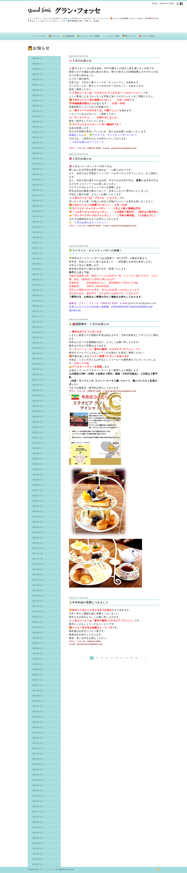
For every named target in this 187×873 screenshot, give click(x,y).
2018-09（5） (38, 511)
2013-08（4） (38, 827)
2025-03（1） (38, 121)
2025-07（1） (38, 100)
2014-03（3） (38, 790)
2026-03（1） (38, 64)
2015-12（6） (38, 680)
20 (136, 658)
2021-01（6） (38, 369)
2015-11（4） (38, 685)
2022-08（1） (38, 269)
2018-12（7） (38, 495)
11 (92, 658)
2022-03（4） (38, 295)
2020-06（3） (38, 401)
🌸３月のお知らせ (80, 60)
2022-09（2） (38, 264)
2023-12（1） (38, 190)
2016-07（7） (38, 643)
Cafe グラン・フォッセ (44, 869)
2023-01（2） (38, 243)
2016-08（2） (38, 638)
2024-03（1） (38, 174)
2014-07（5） (38, 769)
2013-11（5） (38, 811)
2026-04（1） (38, 58)
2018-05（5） (38, 527)
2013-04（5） (38, 848)
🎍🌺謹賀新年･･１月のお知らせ (89, 324)
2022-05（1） (38, 285)
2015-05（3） (38, 717)
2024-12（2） (38, 137)
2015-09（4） (38, 696)
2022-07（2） (38, 274)
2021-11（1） (38, 316)
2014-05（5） (38, 780)
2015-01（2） (38, 738)
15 (112, 658)
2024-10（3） (38, 148)
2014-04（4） (38, 785)
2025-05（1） (38, 111)
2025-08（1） (38, 95)
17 (122, 658)
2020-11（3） (38, 380)
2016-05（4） (38, 653)
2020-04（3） (38, 411)
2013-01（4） (38, 864)
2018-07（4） (38, 522)
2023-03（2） (38, 232)
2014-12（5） (38, 743)
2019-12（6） (38, 432)
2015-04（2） (38, 722)
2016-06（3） (38, 648)
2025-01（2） (38, 132)
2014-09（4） (38, 759)
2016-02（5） (38, 669)
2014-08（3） (38, 764)
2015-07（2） (38, 706)
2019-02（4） (38, 485)
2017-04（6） (38, 595)
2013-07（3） (38, 832)
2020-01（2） (38, 427)
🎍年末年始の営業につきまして (88, 602)
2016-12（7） (38, 617)
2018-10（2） (38, 506)
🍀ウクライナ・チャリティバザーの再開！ (95, 250)
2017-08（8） (38, 574)
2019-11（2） (38, 437)
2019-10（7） (38, 443)
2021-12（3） (38, 311)
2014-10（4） (38, 753)
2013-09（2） (38, 822)
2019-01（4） (38, 490)
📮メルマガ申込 (147, 36)
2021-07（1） (38, 337)
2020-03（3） (38, 416)
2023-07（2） (38, 216)
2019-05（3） (38, 469)
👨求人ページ (129, 36)
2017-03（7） (38, 601)
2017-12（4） (38, 553)
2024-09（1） (38, 153)
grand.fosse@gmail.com (142, 303)
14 (107, 658)
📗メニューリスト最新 (88, 36)
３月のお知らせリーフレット (88, 142)
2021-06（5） (38, 343)
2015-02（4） (38, 732)
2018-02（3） (38, 543)
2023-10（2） (38, 200)
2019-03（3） (38, 480)
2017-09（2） (38, 569)
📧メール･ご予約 (110, 36)
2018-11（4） (38, 501)
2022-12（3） (38, 248)
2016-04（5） (38, 659)
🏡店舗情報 (68, 36)
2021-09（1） (38, 327)
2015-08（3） (38, 701)
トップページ (39, 36)
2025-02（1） (38, 127)
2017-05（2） (38, 590)
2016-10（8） (38, 627)
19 (131, 658)
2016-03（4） (38, 664)
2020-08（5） (38, 395)
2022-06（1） (38, 279)
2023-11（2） (38, 195)
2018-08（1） (38, 516)
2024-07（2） (38, 158)
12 (97, 658)
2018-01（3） (38, 548)
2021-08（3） (38, 332)
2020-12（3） (38, 374)
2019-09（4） (38, 448)
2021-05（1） (38, 348)
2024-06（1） (38, 164)
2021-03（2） (38, 358)
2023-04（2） (38, 227)
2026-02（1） (38, 69)
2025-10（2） (38, 90)
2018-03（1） (38, 538)
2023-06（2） (38, 222)
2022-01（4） (38, 306)
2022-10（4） (38, 258)
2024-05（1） (38, 169)
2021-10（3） (38, 322)
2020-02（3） (38, 422)
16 (117, 658)
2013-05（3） (38, 843)
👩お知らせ (54, 36)
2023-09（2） (38, 206)
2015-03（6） (38, 727)
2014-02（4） (38, 796)
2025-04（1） (38, 116)
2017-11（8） (38, 559)
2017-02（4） (38, 606)
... (87, 658)
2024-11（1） (38, 143)
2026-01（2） (38, 74)
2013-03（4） (38, 854)
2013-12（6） (38, 806)
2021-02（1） (38, 364)
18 (126, 658)
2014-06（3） (38, 775)
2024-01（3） (38, 185)
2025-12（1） (38, 79)
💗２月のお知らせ (80, 158)
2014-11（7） (38, 748)
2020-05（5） (38, 406)
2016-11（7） (38, 622)
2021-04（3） (38, 353)
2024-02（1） (38, 179)
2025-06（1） (38, 106)
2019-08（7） (38, 453)
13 (102, 658)
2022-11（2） (38, 253)
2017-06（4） (38, 585)
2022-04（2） (38, 290)
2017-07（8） (38, 580)
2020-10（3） (38, 385)
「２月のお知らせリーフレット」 (90, 222)
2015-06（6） (38, 711)
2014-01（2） (38, 801)
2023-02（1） (38, 237)
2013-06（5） (38, 838)
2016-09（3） (38, 632)
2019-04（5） (38, 474)
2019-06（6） (38, 464)
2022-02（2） (38, 301)
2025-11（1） (38, 85)
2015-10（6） (38, 690)
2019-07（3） (38, 459)
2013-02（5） (38, 859)
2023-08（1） (38, 211)
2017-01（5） (38, 611)
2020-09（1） (38, 390)
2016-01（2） (38, 674)
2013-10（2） (38, 817)
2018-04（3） (38, 532)
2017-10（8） (38, 564)
